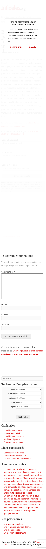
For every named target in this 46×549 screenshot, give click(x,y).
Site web (5, 324)
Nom (4, 304)
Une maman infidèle (12, 530)
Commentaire (8, 272)
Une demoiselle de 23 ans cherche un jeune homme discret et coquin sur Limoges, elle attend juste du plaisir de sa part (23, 490)
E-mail (4, 314)
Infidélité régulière (12, 439)
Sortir (32, 47)
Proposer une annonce (13, 442)
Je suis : (13, 389)
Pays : (14, 402)
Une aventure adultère (13, 524)
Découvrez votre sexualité (15, 456)
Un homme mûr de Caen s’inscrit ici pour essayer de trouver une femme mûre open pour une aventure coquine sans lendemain (22, 499)
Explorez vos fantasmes (14, 453)
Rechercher (23, 417)
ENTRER (16, 47)
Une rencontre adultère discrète (17, 527)
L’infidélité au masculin (14, 436)
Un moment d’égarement (15, 533)
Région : (13, 407)
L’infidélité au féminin (13, 430)
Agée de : (12, 398)
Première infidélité (12, 433)
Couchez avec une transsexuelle (18, 459)
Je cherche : (12, 394)
